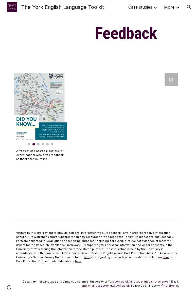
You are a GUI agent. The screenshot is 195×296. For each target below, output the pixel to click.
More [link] (169, 7)
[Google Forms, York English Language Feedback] (133, 142)
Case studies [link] (140, 7)
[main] (126, 33)
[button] (189, 7)
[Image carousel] (40, 109)
